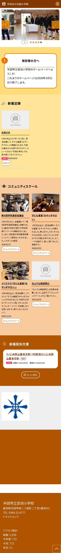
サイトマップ (12, 516)
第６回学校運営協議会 (12, 215)
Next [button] (56, 25)
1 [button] (31, 42)
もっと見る (32, 374)
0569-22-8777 (17, 512)
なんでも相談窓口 (40, 283)
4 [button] (38, 42)
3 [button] (36, 42)
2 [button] (33, 42)
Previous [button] (6, 25)
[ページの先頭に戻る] (57, 549)
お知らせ (5, 132)
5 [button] (41, 42)
